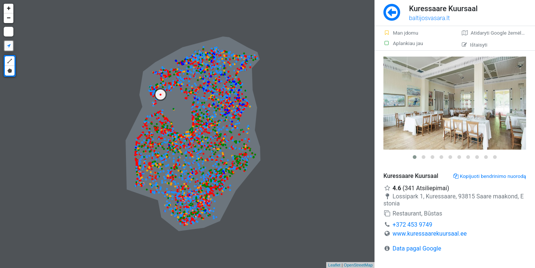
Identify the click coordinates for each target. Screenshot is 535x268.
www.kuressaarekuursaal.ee (430, 233)
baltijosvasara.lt (429, 18)
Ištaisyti (474, 45)
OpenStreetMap (358, 265)
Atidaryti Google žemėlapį (495, 33)
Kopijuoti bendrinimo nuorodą (489, 176)
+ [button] (9, 8)
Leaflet (334, 265)
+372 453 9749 (412, 224)
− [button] (9, 18)
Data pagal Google (417, 248)
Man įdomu (400, 33)
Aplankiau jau (403, 43)
